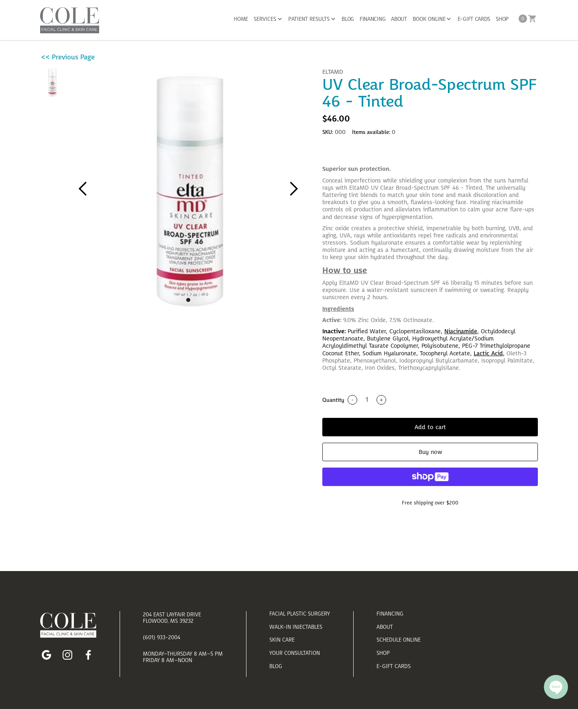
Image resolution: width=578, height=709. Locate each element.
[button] (268, 19)
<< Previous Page (68, 57)
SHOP (502, 19)
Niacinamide (460, 331)
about (385, 627)
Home (241, 19)
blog (275, 666)
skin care (282, 639)
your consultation (294, 653)
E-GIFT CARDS (474, 19)
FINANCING (372, 19)
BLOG (348, 19)
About (399, 19)
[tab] (430, 154)
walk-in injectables (295, 627)
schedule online (399, 639)
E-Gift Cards (394, 666)
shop (383, 653)
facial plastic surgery (299, 613)
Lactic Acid (488, 353)
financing (390, 613)
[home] (69, 20)
